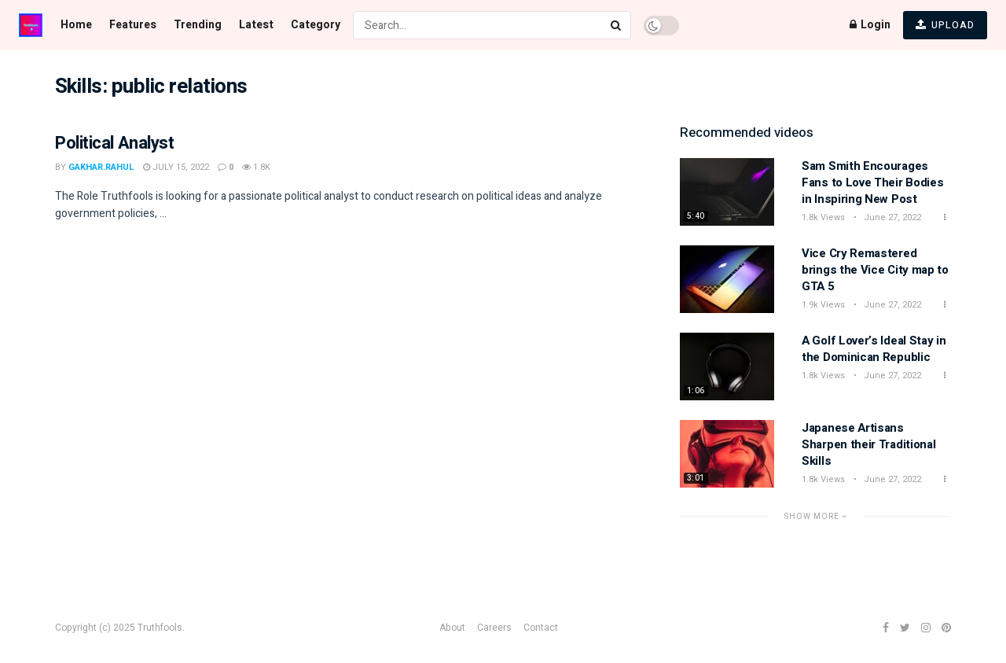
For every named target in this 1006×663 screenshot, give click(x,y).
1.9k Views (823, 304)
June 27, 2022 (891, 217)
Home (76, 25)
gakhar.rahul (101, 167)
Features (132, 25)
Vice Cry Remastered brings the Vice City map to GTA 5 (875, 270)
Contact (540, 628)
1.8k (256, 167)
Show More (815, 516)
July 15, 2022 (176, 167)
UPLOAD (945, 25)
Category (315, 25)
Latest (256, 25)
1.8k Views (823, 217)
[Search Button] (617, 25)
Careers (494, 628)
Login (870, 25)
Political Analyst (114, 143)
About (452, 628)
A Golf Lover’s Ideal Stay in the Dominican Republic (874, 349)
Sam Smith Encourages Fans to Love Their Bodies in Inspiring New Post (873, 182)
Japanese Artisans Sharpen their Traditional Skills (869, 444)
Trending (198, 25)
